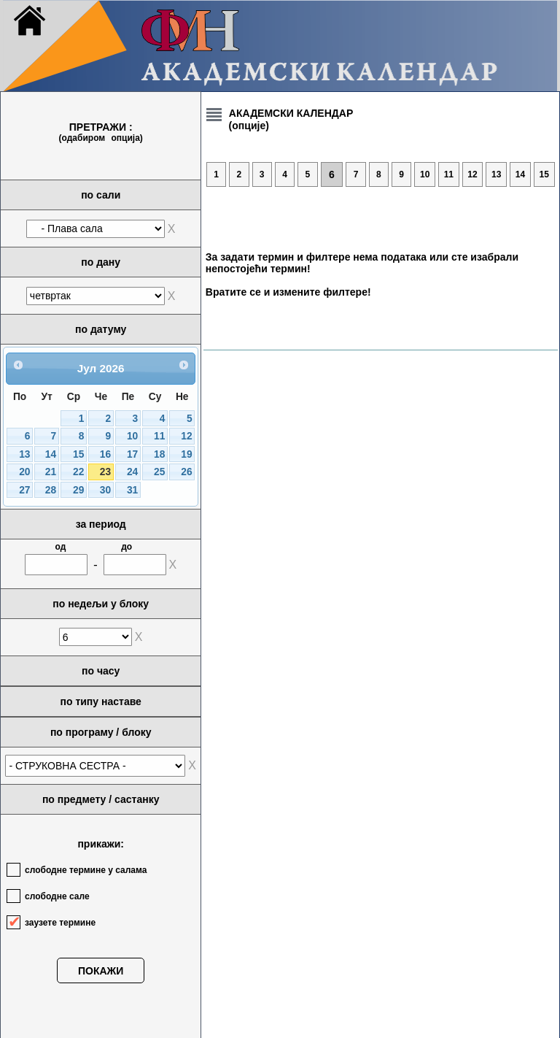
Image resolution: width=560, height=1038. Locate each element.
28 (50, 490)
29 (78, 490)
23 (105, 471)
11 (159, 436)
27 (24, 490)
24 (132, 471)
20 (24, 471)
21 (50, 471)
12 (186, 436)
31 (132, 490)
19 (186, 454)
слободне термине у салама (86, 870)
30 (105, 490)
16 (105, 454)
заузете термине (60, 923)
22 (78, 471)
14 (50, 454)
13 (24, 454)
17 (132, 454)
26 (186, 471)
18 (159, 454)
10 (132, 436)
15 (78, 454)
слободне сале (57, 896)
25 (159, 471)
